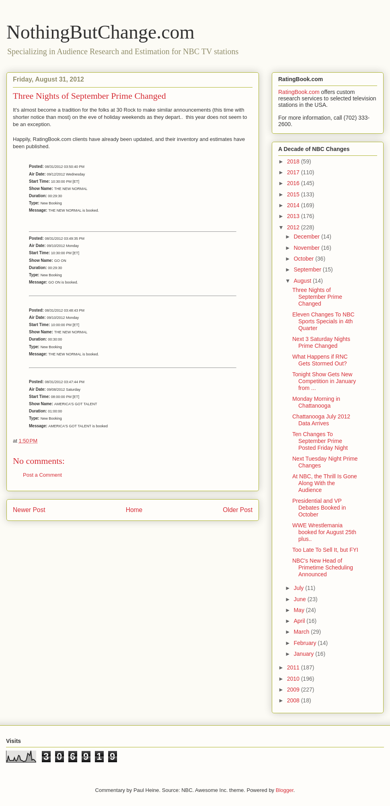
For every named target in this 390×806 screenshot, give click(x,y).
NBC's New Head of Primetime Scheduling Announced (322, 567)
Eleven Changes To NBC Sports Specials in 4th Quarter (323, 321)
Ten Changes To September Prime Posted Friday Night (320, 441)
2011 (294, 667)
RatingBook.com (299, 92)
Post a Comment (42, 475)
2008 (294, 700)
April (300, 621)
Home (134, 509)
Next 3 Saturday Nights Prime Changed (321, 342)
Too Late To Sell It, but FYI (325, 550)
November (307, 248)
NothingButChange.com (100, 32)
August (303, 281)
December (307, 236)
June (300, 599)
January (304, 654)
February (306, 643)
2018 (294, 161)
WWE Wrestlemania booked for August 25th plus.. (324, 532)
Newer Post (29, 509)
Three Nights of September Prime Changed (317, 297)
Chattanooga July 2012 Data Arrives (321, 419)
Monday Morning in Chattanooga (316, 402)
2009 (294, 689)
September (308, 269)
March (302, 631)
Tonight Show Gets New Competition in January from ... (324, 381)
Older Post (237, 509)
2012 (294, 227)
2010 (294, 678)
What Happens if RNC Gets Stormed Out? (320, 360)
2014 (294, 205)
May (300, 610)
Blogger (285, 790)
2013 (294, 216)
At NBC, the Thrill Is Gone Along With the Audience (324, 483)
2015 (294, 194)
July (299, 588)
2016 (294, 183)
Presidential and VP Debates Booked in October (319, 508)
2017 (294, 172)
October (304, 258)
